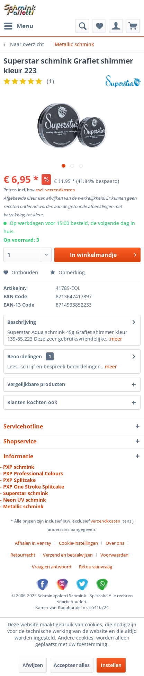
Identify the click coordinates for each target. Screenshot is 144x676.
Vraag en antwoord (51, 567)
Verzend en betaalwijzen (68, 555)
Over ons (115, 543)
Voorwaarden (114, 555)
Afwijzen (32, 665)
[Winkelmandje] (133, 26)
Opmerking (67, 272)
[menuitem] (18, 26)
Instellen (111, 665)
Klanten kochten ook (32, 402)
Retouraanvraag (95, 567)
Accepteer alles (72, 665)
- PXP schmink (17, 467)
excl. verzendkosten (55, 190)
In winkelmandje (103, 254)
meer (116, 338)
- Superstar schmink (24, 493)
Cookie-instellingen (78, 543)
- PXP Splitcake (18, 480)
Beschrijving (21, 322)
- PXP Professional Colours (31, 473)
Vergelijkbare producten (36, 384)
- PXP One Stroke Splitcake (32, 486)
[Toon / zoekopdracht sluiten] (82, 26)
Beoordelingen (24, 356)
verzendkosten (105, 521)
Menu (18, 25)
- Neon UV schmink (23, 499)
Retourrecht (22, 555)
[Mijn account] (116, 26)
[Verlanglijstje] (99, 26)
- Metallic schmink (22, 506)
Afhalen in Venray (33, 543)
